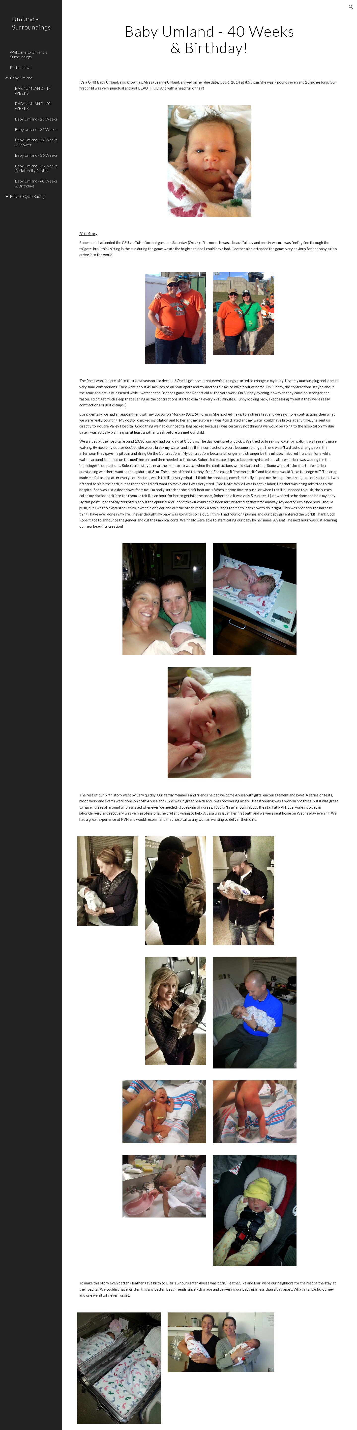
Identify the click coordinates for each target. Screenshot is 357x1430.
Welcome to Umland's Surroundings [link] (28, 54)
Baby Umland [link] (21, 77)
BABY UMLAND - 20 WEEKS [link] (33, 106)
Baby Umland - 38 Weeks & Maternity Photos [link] (36, 168)
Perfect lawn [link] (20, 67)
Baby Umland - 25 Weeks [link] (36, 119)
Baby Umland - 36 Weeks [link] (36, 155)
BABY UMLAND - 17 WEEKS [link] (33, 90)
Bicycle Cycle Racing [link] (27, 196)
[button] (351, 7)
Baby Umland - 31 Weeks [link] (36, 129)
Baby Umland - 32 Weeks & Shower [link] (36, 142)
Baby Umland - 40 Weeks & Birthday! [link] (36, 183)
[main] (209, 39)
